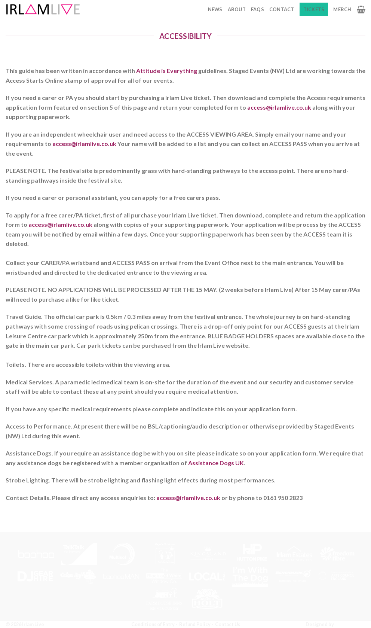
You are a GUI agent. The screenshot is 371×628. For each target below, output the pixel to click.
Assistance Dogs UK (216, 462)
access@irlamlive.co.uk (279, 107)
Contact (281, 9)
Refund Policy (195, 624)
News (215, 9)
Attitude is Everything (166, 70)
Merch (342, 9)
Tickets (314, 9)
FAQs (257, 9)
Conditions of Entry (153, 624)
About (237, 9)
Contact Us (227, 624)
